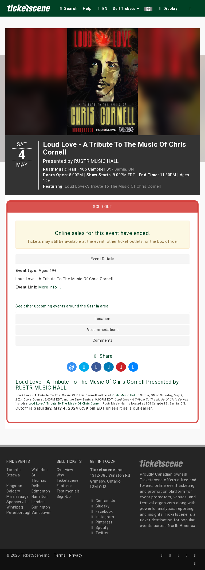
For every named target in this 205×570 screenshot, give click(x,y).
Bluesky (100, 506)
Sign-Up (64, 496)
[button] (148, 7)
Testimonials (68, 491)
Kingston (14, 486)
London (38, 502)
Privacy (75, 555)
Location (102, 319)
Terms (60, 555)
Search (67, 8)
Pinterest (101, 522)
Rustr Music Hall (124, 395)
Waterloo (39, 470)
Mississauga (17, 496)
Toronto (13, 470)
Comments (103, 340)
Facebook (101, 511)
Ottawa (13, 475)
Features (65, 486)
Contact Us (102, 501)
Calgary (13, 491)
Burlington (40, 507)
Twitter (99, 533)
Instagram (102, 517)
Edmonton (40, 491)
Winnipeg (14, 507)
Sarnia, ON (124, 169)
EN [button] (102, 8)
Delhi (36, 486)
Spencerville (17, 502)
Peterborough (18, 512)
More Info (50, 287)
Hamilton (39, 496)
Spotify (99, 527)
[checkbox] (167, 7)
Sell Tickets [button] (126, 8)
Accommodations (102, 330)
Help (87, 8)
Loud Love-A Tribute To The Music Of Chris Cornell (113, 186)
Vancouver (41, 512)
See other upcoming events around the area (61, 306)
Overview (65, 470)
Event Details (103, 259)
